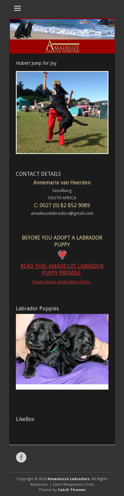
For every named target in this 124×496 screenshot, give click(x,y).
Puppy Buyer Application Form (62, 282)
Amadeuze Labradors (69, 478)
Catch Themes (72, 489)
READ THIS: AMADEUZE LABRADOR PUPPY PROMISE (62, 269)
